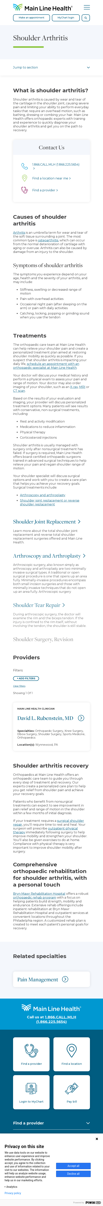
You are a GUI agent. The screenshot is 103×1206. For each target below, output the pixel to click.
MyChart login (66, 17)
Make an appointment (31, 17)
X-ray (74, 387)
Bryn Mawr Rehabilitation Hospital (39, 894)
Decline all (73, 1173)
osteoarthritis (48, 240)
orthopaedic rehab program (34, 897)
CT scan (19, 391)
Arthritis (19, 232)
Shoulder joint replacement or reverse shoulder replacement (49, 502)
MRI (82, 387)
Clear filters (19, 685)
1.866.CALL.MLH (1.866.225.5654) (56, 1019)
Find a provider (28, 1123)
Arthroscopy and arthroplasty (42, 495)
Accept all (73, 1165)
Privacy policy (13, 1193)
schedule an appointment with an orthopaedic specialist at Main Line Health (46, 366)
